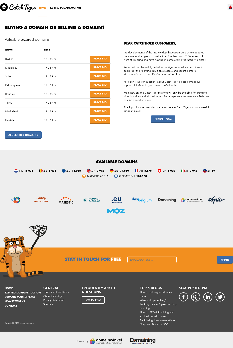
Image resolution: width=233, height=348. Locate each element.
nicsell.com (163, 119)
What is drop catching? (153, 300)
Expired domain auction (65, 8)
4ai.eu (8, 102)
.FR (141, 170)
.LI (208, 170)
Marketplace (95, 176)
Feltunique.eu (13, 85)
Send (224, 260)
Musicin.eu (11, 67)
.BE (45, 170)
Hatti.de (10, 120)
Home (42, 8)
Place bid (100, 58)
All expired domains (23, 135)
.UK (93, 170)
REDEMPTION (127, 176)
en (230, 7)
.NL (21, 170)
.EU (68, 170)
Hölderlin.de (12, 111)
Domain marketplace (20, 297)
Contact (11, 306)
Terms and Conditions (56, 292)
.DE (116, 170)
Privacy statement (53, 300)
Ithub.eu (10, 94)
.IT (186, 170)
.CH (164, 170)
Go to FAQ (93, 300)
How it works (15, 301)
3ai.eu (8, 76)
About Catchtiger (53, 296)
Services (48, 304)
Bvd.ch (9, 59)
